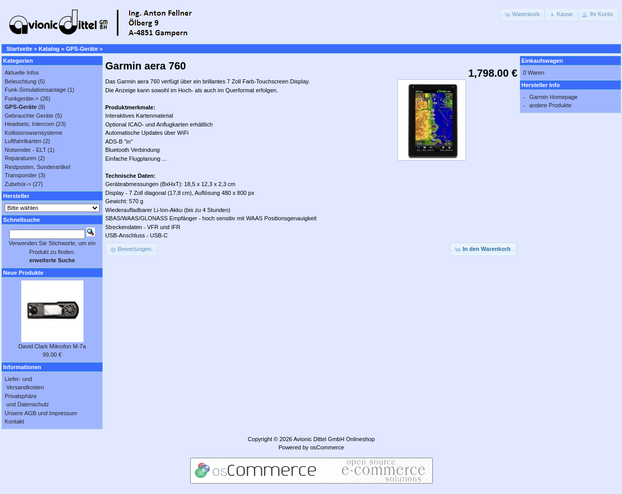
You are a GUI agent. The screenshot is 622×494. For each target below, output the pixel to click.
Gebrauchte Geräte (29, 115)
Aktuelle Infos (22, 72)
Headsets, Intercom (29, 124)
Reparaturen (20, 158)
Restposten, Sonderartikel (37, 167)
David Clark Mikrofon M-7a (52, 346)
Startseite (19, 49)
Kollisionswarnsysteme (33, 133)
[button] (523, 14)
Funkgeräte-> (22, 98)
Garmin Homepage (553, 97)
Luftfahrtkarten (23, 141)
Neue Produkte (23, 273)
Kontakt (14, 421)
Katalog (49, 49)
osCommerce (327, 447)
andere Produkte (550, 105)
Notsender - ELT (25, 150)
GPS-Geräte (82, 49)
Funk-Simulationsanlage (35, 90)
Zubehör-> (18, 184)
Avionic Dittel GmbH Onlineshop (334, 439)
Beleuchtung (20, 81)
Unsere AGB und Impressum (41, 413)
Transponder (21, 175)
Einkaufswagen (542, 61)
